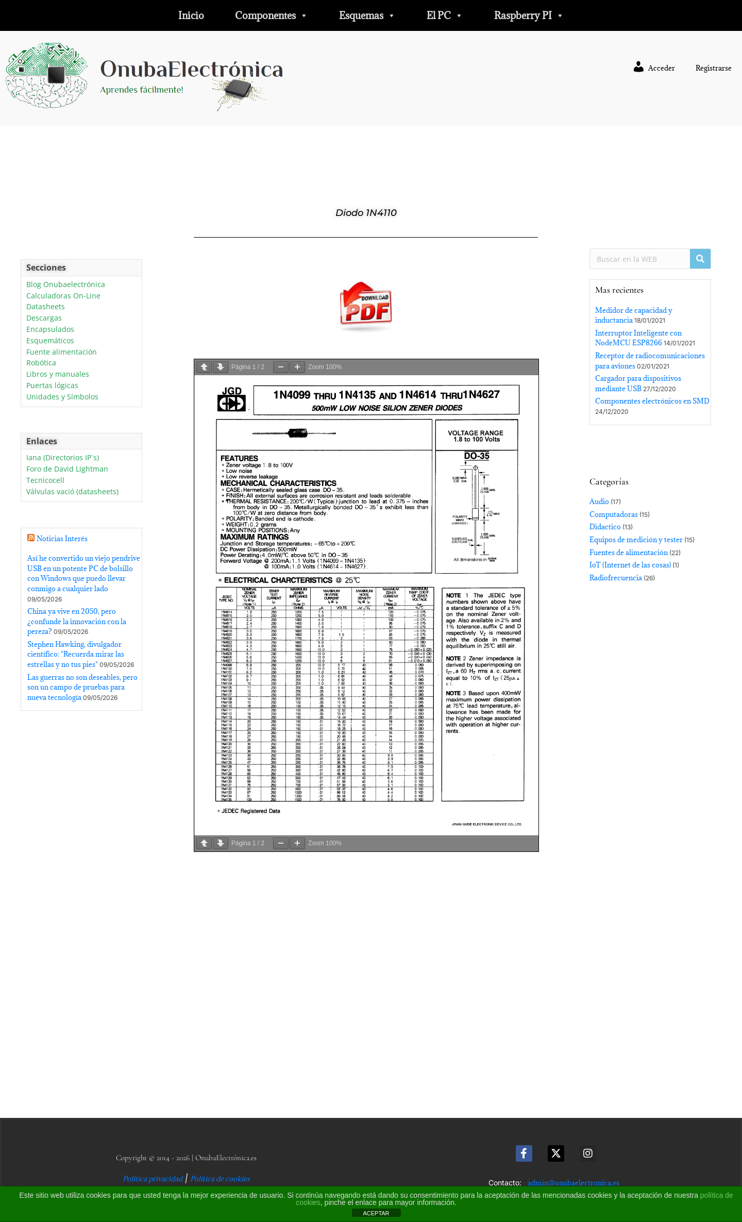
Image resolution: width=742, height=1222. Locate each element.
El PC (445, 15)
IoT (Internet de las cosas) (630, 565)
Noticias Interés (62, 538)
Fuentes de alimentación (628, 552)
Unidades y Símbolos (62, 397)
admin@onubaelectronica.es (573, 1182)
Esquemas (367, 15)
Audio (599, 501)
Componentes (271, 15)
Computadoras (613, 514)
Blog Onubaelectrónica (65, 284)
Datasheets (45, 307)
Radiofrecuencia (615, 577)
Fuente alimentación (61, 352)
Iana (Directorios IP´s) (62, 458)
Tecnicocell (45, 480)
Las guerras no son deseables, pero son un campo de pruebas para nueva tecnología (82, 687)
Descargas (44, 318)
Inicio (191, 15)
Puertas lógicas (52, 385)
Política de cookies (220, 1178)
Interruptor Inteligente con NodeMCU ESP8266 (638, 338)
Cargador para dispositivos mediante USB (638, 383)
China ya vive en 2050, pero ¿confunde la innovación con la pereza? (76, 621)
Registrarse (714, 68)
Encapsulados (50, 329)
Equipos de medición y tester (636, 539)
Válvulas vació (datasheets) (72, 492)
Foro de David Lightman (67, 469)
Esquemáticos (50, 341)
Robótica (41, 363)
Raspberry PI (529, 15)
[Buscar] (700, 259)
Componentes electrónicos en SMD (652, 401)
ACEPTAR (376, 1213)
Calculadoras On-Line (63, 296)
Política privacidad (152, 1178)
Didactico (605, 526)
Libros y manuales (57, 374)
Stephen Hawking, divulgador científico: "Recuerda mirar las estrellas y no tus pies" (75, 654)
